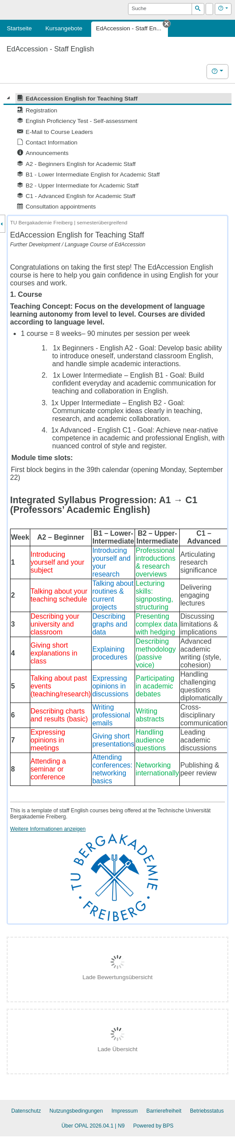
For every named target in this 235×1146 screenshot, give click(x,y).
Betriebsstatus (207, 1111)
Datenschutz (26, 1111)
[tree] (117, 152)
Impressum (124, 1111)
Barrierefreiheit (164, 1111)
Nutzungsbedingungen (76, 1111)
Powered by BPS (153, 1126)
